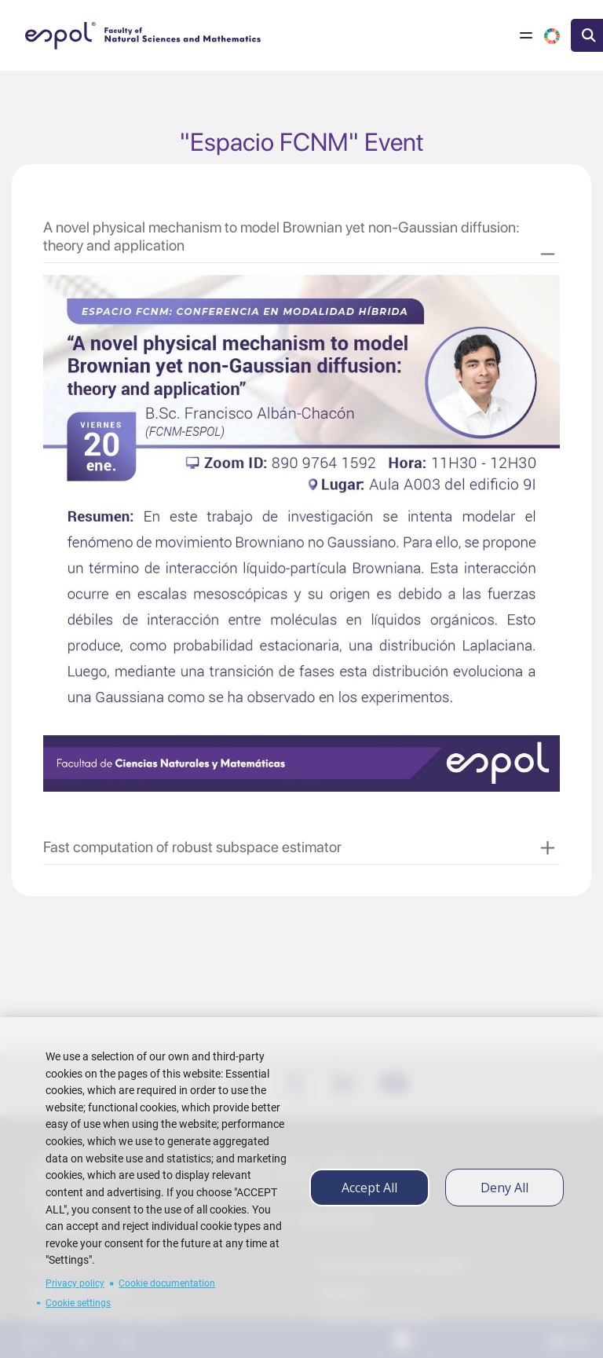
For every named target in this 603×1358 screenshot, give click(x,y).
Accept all (369, 1187)
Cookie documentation (167, 1283)
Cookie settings (78, 1303)
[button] (299, 236)
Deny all (504, 1187)
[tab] (301, 229)
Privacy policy (75, 1283)
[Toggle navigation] (526, 35)
